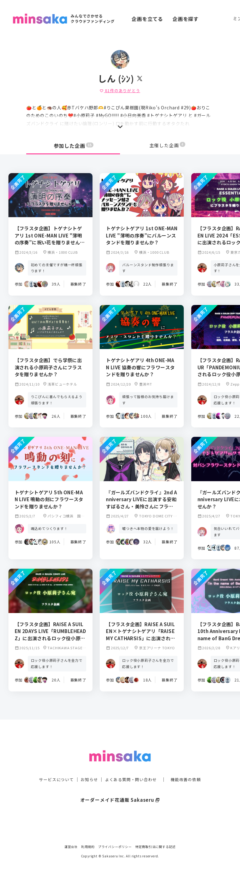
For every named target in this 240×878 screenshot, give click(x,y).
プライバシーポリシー (115, 846)
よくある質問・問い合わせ (131, 769)
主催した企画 (167, 145)
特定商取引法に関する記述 (155, 846)
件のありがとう (120, 90)
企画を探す (185, 18)
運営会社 (71, 846)
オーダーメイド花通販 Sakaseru (120, 789)
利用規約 (88, 846)
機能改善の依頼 (189, 769)
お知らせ (87, 769)
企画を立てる (147, 18)
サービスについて (52, 769)
